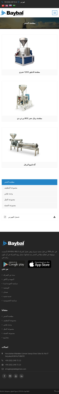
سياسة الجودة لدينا (10, 283)
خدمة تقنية (7, 296)
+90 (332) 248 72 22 (10, 2)
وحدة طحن (8, 193)
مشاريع (6, 337)
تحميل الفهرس (11, 216)
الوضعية (6, 288)
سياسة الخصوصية (10, 300)
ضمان (5, 292)
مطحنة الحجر (9, 182)
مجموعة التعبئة (10, 205)
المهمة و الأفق (8, 279)
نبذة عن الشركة (9, 275)
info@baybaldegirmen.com (15, 369)
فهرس (22, 2)
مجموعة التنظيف (10, 188)
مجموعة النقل (9, 199)
